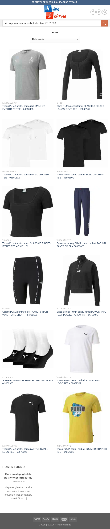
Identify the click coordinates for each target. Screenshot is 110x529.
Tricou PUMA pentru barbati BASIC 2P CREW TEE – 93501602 (25, 176)
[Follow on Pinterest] (104, 12)
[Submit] (104, 23)
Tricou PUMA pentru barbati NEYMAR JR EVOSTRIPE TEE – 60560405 (23, 107)
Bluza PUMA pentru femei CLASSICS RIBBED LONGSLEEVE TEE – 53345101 (80, 107)
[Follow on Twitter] (99, 12)
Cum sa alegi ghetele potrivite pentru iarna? (18, 476)
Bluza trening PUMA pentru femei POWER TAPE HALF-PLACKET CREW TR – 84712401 (81, 313)
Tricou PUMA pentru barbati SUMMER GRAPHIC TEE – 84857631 (82, 450)
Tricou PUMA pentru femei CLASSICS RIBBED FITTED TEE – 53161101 (26, 245)
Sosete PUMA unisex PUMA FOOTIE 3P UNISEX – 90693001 (27, 382)
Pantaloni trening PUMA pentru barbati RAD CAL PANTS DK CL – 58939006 (81, 245)
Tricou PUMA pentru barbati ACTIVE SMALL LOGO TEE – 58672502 (79, 382)
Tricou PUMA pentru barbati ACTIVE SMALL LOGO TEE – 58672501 (25, 450)
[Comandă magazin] (55, 39)
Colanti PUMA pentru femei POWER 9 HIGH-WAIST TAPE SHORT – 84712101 (25, 313)
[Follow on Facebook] (93, 12)
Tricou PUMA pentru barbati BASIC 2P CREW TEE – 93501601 (80, 176)
